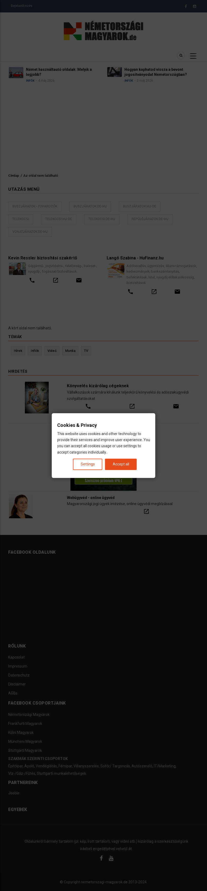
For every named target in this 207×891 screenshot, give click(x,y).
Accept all (121, 464)
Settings (88, 464)
